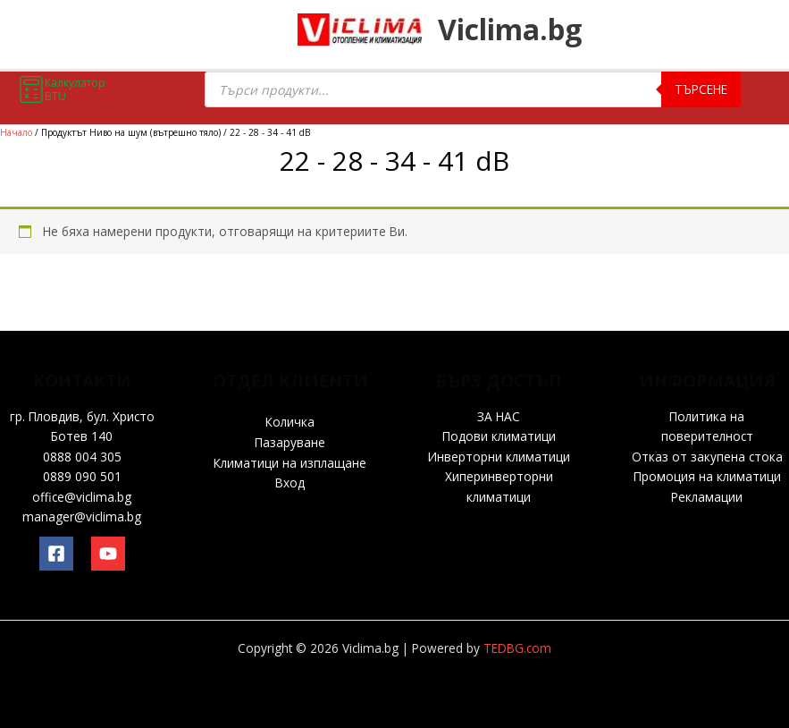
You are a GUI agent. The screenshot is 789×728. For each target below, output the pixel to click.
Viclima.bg (524, 32)
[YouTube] (108, 554)
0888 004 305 (82, 456)
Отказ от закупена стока (707, 456)
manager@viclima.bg (81, 516)
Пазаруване (290, 442)
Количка (290, 421)
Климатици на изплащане (290, 462)
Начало (16, 132)
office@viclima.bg (81, 496)
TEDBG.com (517, 647)
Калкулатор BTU (61, 89)
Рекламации (707, 496)
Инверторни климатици (499, 456)
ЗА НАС (498, 416)
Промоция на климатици (707, 476)
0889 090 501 (82, 476)
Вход (290, 482)
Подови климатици (499, 435)
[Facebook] (56, 554)
